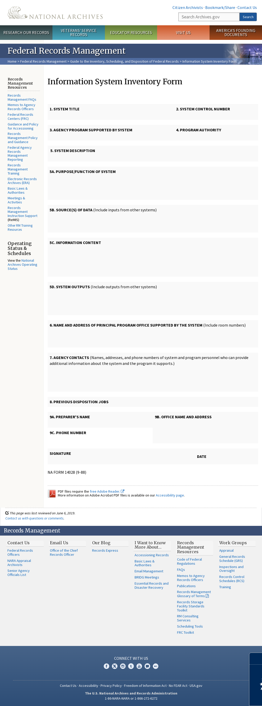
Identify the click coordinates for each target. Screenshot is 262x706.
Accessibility (88, 685)
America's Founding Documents (235, 32)
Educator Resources (131, 32)
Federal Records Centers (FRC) (20, 116)
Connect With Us (131, 658)
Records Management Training (18, 169)
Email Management (149, 571)
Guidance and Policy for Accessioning (23, 126)
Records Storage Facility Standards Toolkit (190, 606)
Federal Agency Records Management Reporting (20, 153)
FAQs (181, 569)
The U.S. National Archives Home (55, 12)
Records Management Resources (190, 547)
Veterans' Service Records (78, 32)
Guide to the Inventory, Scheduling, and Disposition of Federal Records (124, 61)
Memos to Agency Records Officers (21, 106)
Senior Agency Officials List (18, 572)
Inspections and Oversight (231, 568)
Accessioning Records (152, 555)
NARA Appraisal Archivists (19, 562)
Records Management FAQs (22, 97)
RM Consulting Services (188, 618)
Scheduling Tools (190, 626)
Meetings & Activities (16, 200)
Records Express (105, 550)
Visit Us (183, 32)
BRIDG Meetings (147, 577)
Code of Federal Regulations (189, 561)
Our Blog (101, 542)
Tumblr (131, 666)
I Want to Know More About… (150, 545)
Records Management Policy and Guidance (23, 137)
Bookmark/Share (220, 7)
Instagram (123, 666)
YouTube (139, 666)
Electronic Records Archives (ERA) (22, 181)
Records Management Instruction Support (22, 211)
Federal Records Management (43, 61)
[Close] (256, 658)
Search (248, 17)
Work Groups (233, 542)
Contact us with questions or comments (34, 518)
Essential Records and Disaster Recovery (152, 585)
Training (225, 587)
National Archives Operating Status (22, 264)
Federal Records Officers (20, 552)
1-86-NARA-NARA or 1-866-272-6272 (131, 698)
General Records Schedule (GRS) (232, 558)
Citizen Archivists (187, 7)
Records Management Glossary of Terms (194, 593)
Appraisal (226, 550)
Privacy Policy (111, 685)
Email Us (59, 542)
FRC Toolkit (185, 632)
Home (12, 61)
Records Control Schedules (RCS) (231, 578)
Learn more (216, 697)
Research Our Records (26, 32)
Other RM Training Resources (20, 227)
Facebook (106, 666)
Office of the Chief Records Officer (64, 552)
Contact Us (247, 7)
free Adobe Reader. (107, 491)
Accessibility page (170, 495)
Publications (186, 586)
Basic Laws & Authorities (18, 190)
